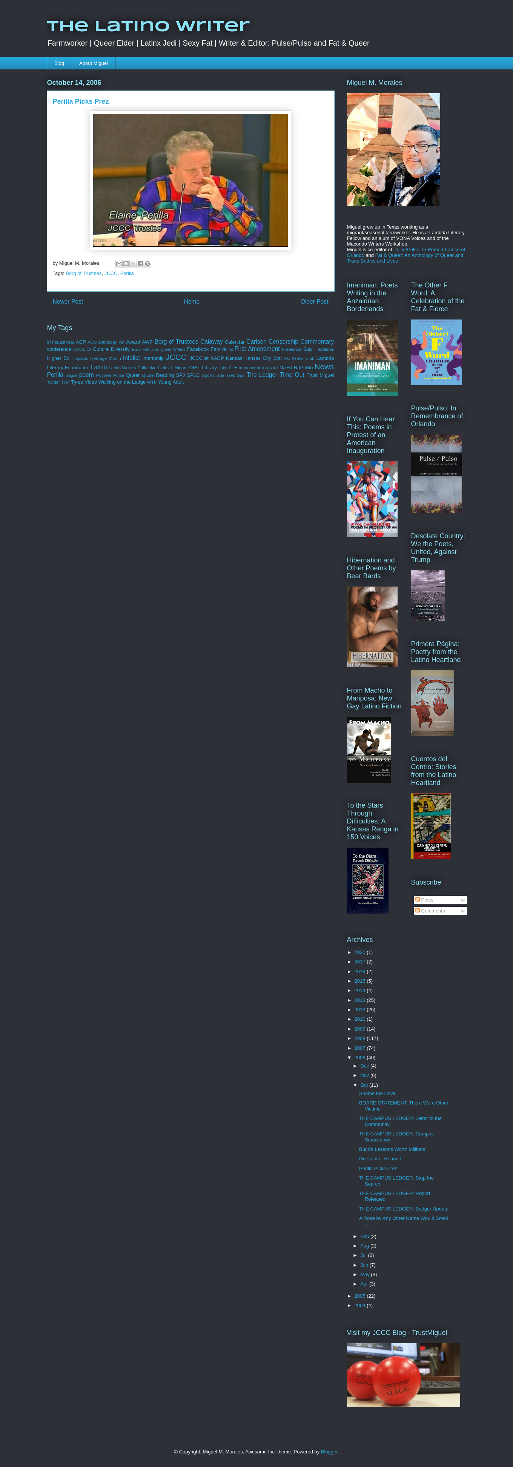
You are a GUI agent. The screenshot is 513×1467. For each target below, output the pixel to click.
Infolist (131, 358)
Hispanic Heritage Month (96, 358)
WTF (152, 381)
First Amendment (257, 349)
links (222, 367)
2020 (361, 952)
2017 (361, 962)
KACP (217, 358)
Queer (133, 375)
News (324, 366)
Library (209, 367)
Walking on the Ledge (122, 382)
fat (231, 349)
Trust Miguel (320, 375)
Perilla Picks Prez (378, 1168)
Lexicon (178, 367)
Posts (424, 900)
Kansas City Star (263, 358)
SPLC (193, 375)
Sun (241, 375)
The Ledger (262, 375)
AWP (147, 342)
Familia (219, 349)
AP (122, 341)
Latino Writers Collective (133, 367)
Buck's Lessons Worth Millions (392, 1149)
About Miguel (93, 63)
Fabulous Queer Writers (164, 349)
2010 (361, 1019)
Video (90, 382)
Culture (101, 349)
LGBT (193, 367)
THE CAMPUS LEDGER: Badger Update (403, 1209)
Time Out (292, 375)
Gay (307, 349)
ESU (136, 349)
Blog (59, 63)
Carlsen (256, 341)
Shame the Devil (377, 1093)
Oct (364, 1085)
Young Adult (171, 382)
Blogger (329, 1452)
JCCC (111, 273)
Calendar (235, 342)
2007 (361, 1048)
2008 (361, 1038)
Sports (208, 375)
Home (192, 301)
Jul (364, 1255)
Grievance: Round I (380, 1158)
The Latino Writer (148, 27)
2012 (361, 1009)
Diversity (120, 349)
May (365, 1274)
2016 (361, 971)
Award (133, 342)
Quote (148, 375)
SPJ (180, 375)
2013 (361, 1000)
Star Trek (226, 375)
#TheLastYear (60, 341)
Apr (364, 1284)
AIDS (92, 342)
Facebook (198, 349)
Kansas (234, 358)
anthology (107, 341)
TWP (65, 382)
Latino (99, 367)
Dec (365, 1066)
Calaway (211, 341)
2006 (361, 1057)
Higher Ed (58, 358)
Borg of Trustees (83, 273)
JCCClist (199, 358)
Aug (365, 1246)
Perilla (127, 273)
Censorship (283, 341)
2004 (361, 1305)
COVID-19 (82, 349)
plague (71, 375)
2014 (361, 990)
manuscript (249, 367)
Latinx (164, 367)
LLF (233, 367)
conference (59, 349)
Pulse (118, 375)
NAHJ (286, 367)
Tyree (77, 382)
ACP (81, 342)
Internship (153, 358)
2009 (361, 1029)
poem (86, 375)
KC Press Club (299, 358)
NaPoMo (303, 367)
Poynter (103, 375)
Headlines (324, 349)
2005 (361, 1296)
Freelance (291, 349)
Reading (165, 375)
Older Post (315, 301)
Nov (365, 1075)
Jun (365, 1265)
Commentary (317, 341)
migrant (269, 367)
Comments (430, 911)
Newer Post (68, 301)
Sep (365, 1236)
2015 (361, 981)
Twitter (53, 381)
